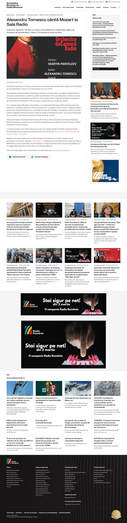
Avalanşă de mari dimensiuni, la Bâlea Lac (78, 394)
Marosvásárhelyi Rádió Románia (43, 492)
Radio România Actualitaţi (13, 470)
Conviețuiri (67, 470)
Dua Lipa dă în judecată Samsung (49, 423)
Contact (113, 7)
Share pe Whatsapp (41, 157)
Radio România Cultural (12, 474)
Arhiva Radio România (70, 476)
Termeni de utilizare (30, 512)
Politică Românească (70, 478)
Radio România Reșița (41, 482)
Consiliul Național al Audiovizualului (102, 482)
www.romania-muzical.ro (17, 134)
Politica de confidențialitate (48, 512)
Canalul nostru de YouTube (113, 2)
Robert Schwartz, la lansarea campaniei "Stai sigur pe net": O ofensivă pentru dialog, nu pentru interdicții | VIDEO (49, 265)
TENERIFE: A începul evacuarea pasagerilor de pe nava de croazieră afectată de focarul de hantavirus (107, 425)
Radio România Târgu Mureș (42, 484)
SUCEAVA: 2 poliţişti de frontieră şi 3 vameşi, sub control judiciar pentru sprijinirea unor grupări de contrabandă (107, 398)
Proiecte (106, 7)
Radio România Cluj (40, 474)
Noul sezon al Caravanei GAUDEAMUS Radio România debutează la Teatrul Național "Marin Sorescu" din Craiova (20, 264)
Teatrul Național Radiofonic (13, 484)
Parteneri (19, 512)
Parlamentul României (99, 476)
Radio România (10, 14)
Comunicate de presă (32, 14)
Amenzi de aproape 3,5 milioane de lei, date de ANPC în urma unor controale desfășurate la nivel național (20, 443)
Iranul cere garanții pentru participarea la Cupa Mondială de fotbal (49, 397)
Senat (95, 478)
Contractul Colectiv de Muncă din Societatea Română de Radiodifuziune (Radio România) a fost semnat (105, 32)
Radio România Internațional (13, 478)
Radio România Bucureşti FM (43, 472)
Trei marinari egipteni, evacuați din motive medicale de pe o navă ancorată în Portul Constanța (20, 398)
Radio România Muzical (12, 476)
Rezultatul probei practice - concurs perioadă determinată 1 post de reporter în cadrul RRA (105, 50)
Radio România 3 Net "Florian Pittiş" (15, 480)
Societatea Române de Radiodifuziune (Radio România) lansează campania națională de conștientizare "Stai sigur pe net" (78, 266)
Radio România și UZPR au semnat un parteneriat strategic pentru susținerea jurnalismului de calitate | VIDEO (78, 221)
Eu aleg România (69, 484)
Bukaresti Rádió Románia (42, 488)
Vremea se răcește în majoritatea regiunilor (78, 441)
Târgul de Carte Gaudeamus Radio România (75, 472)
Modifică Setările (64, 512)
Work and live (68, 490)
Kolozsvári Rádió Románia (42, 490)
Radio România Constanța (42, 476)
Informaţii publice (68, 7)
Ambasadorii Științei (70, 488)
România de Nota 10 (69, 486)
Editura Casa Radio (69, 474)
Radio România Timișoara (42, 486)
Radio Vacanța (39, 494)
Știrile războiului (68, 480)
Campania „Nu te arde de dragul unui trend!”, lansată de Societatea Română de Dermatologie (78, 425)
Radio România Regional (71, 482)
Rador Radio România (70, 497)
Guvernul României (98, 474)
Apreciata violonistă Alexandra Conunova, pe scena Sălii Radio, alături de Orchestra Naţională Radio (107, 264)
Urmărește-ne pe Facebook (79, 2)
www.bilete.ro (37, 141)
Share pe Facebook (19, 157)
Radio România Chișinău (12, 482)
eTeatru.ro (9, 486)
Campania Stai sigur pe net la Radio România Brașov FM (105, 38)
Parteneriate (90, 7)
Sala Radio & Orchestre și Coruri (72, 504)
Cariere (98, 7)
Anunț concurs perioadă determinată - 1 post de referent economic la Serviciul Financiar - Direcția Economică (105, 24)
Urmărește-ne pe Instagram (96, 2)
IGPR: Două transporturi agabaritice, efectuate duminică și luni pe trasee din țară (20, 425)
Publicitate (79, 7)
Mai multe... (97, 68)
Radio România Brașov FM (42, 470)
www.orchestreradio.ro (61, 150)
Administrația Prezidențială (100, 472)
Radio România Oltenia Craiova (43, 478)
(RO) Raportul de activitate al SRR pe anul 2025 (105, 44)
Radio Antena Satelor (12, 472)
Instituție (57, 7)
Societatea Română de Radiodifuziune (103, 470)
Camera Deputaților (98, 480)
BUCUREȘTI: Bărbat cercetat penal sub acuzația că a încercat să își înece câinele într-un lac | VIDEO (49, 443)
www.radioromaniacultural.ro (65, 132)
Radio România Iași (40, 480)
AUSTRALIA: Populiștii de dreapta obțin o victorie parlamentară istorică (107, 442)
